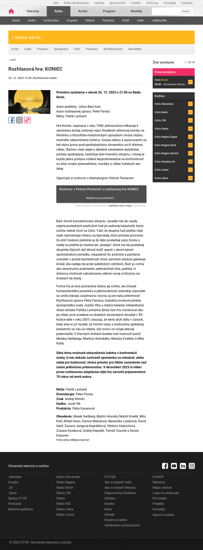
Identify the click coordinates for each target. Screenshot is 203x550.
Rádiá (16, 20)
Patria (60, 498)
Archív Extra (51, 20)
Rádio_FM (63, 493)
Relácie (90, 20)
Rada (108, 509)
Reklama (159, 482)
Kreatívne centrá (115, 520)
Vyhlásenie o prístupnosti (122, 525)
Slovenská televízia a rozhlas (28, 466)
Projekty (158, 504)
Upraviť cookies (163, 515)
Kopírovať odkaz (27, 120)
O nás (14, 49)
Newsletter (135, 49)
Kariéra (109, 504)
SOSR (125, 20)
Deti (56, 3)
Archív (31, 20)
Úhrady (109, 514)
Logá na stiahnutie (166, 493)
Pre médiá (170, 3)
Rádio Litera (64, 509)
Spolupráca (61, 49)
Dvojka (13, 482)
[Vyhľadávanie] (172, 11)
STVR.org (152, 3)
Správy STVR (118, 3)
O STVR (109, 477)
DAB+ (140, 20)
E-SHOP (136, 3)
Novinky (136, 11)
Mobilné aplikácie (20, 509)
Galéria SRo (159, 20)
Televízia (32, 11)
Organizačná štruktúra (120, 493)
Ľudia (27, 49)
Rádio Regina (65, 482)
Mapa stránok (162, 487)
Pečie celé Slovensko (76, 3)
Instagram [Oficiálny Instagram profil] (19, 120)
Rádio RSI (63, 504)
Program (72, 20)
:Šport (12, 493)
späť (12, 59)
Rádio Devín (64, 487)
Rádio (59, 11)
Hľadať (185, 11)
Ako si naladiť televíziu (120, 487)
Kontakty (187, 3)
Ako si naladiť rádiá (118, 482)
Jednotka (14, 477)
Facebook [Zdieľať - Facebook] (11, 120)
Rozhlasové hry (113, 49)
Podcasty (108, 20)
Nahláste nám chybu (120, 205)
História (99, 3)
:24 (10, 487)
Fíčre (77, 49)
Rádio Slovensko (68, 477)
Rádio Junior (65, 514)
